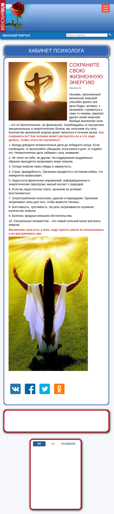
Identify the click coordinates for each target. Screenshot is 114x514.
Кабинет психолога (56, 50)
